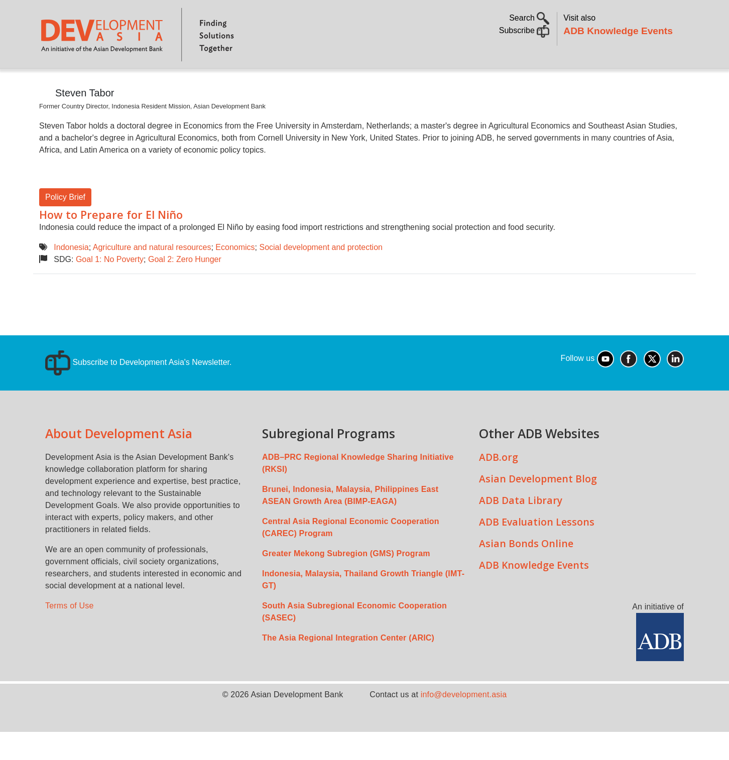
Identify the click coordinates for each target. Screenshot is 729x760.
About (91, 83)
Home (53, 83)
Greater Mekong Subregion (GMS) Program (346, 581)
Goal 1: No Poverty (110, 287)
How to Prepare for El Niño (111, 242)
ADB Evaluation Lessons (536, 550)
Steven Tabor (84, 120)
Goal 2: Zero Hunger (184, 287)
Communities (487, 83)
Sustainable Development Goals (308, 83)
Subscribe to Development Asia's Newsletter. (138, 390)
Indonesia (71, 275)
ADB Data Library (520, 528)
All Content (420, 83)
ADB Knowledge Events (618, 31)
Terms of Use (69, 633)
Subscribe (524, 30)
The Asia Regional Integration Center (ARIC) (348, 666)
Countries (198, 83)
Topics (136, 83)
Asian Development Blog (538, 507)
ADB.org (498, 485)
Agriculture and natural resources (152, 275)
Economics (235, 275)
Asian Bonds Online (526, 571)
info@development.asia (464, 722)
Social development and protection (321, 275)
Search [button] (529, 18)
